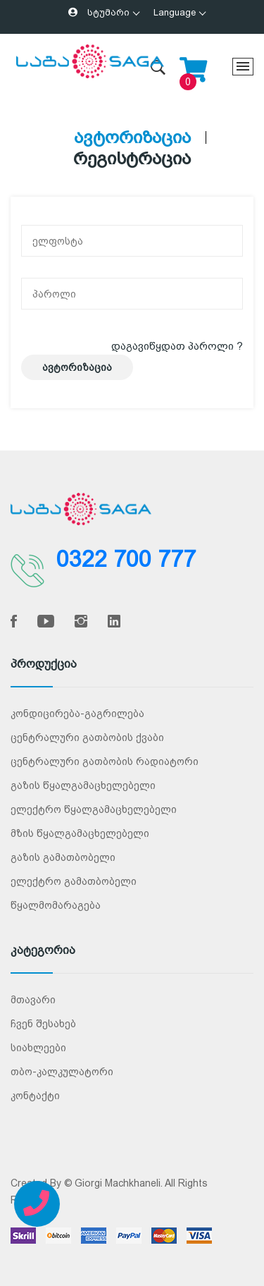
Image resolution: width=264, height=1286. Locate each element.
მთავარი (33, 999)
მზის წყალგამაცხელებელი (80, 833)
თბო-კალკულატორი (62, 1071)
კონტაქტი (35, 1095)
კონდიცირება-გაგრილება (77, 713)
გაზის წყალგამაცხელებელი (83, 785)
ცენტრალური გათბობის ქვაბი (87, 737)
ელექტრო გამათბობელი (74, 881)
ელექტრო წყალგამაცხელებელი (94, 809)
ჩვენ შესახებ (43, 1023)
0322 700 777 (126, 559)
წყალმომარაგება (56, 905)
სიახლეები (38, 1047)
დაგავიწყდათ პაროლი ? (177, 346)
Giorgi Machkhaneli (118, 1183)
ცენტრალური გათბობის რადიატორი (105, 761)
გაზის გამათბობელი (63, 857)
